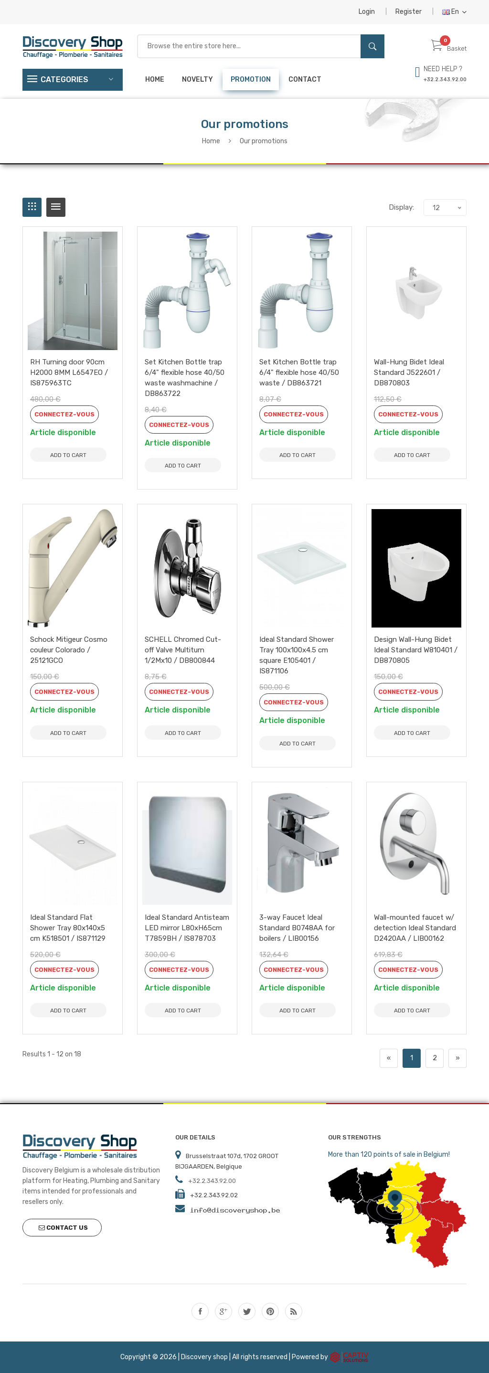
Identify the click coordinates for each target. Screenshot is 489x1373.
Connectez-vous (64, 414)
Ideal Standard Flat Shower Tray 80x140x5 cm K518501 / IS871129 (68, 928)
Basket (449, 48)
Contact (304, 79)
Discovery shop (204, 1356)
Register (408, 12)
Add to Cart (68, 455)
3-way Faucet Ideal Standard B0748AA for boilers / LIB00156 (297, 928)
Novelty (197, 79)
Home (154, 79)
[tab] (32, 207)
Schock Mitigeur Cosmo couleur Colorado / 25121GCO (68, 650)
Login (367, 12)
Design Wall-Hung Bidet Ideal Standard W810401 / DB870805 (415, 650)
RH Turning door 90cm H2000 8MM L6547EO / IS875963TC (69, 372)
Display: (401, 207)
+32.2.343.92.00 (445, 79)
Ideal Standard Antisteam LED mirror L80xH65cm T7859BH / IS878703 (187, 928)
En (454, 12)
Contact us (63, 1227)
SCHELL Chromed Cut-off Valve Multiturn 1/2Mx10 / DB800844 (183, 650)
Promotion (251, 79)
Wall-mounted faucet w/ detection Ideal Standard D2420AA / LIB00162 (415, 928)
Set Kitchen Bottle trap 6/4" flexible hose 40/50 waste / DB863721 (299, 372)
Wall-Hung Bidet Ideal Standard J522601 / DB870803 (409, 372)
